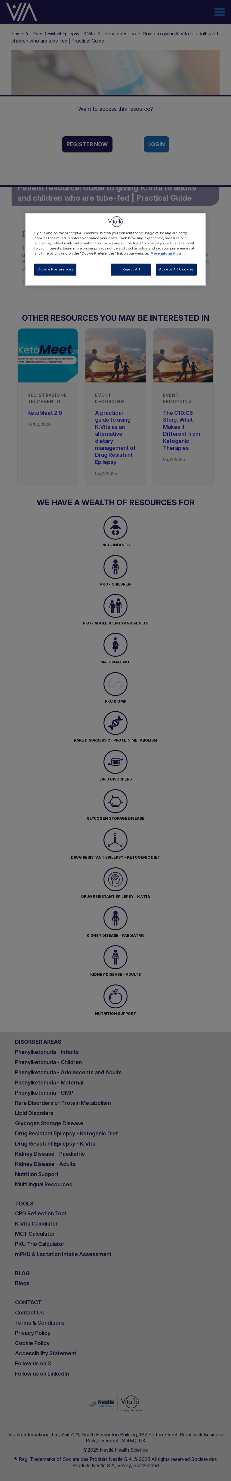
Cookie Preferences (55, 269)
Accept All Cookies (176, 269)
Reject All (131, 269)
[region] (115, 249)
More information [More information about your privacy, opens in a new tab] (165, 253)
